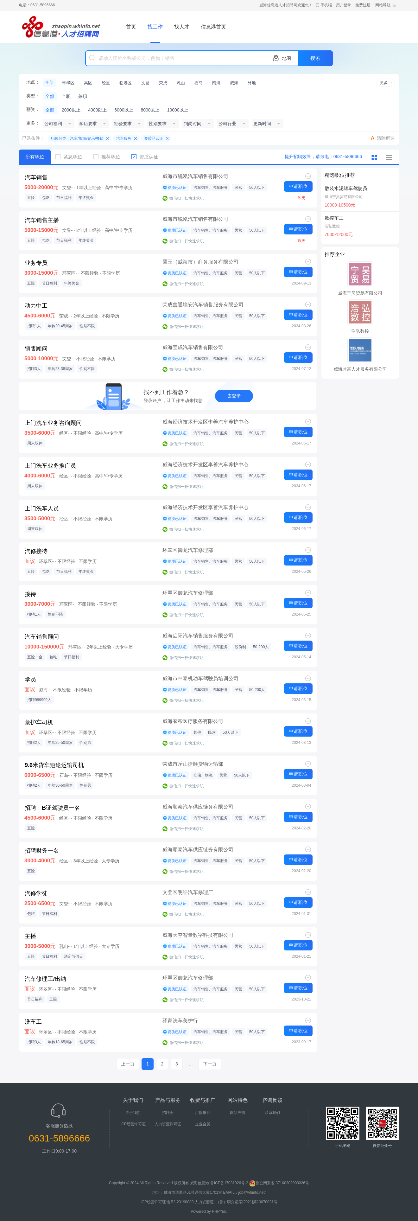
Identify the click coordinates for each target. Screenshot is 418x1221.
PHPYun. (219, 1211)
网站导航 (382, 5)
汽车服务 (123, 138)
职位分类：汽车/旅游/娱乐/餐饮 (77, 138)
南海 (216, 82)
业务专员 (36, 263)
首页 (131, 26)
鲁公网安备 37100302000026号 (279, 1183)
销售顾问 (36, 348)
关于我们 (133, 1112)
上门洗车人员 (42, 508)
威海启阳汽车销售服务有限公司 (197, 635)
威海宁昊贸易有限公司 (344, 197)
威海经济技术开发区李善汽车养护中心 (205, 422)
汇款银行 (202, 1112)
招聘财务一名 (42, 850)
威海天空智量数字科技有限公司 (197, 935)
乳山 (181, 82)
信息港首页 (213, 26)
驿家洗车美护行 (180, 1020)
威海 (234, 82)
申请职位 (298, 186)
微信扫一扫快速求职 (186, 198)
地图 (286, 58)
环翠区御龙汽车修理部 (187, 550)
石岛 (198, 82)
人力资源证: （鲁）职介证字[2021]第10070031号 (236, 1202)
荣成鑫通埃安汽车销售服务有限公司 (203, 304)
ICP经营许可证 (133, 1124)
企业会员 (202, 1124)
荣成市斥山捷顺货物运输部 (192, 764)
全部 (49, 82)
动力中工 (36, 306)
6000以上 (123, 109)
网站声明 (237, 1112)
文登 (145, 82)
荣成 (163, 82)
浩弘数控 (332, 226)
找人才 (181, 26)
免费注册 (362, 5)
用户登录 (343, 5)
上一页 (127, 1063)
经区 (106, 82)
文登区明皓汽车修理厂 (187, 892)
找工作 (155, 26)
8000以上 (150, 109)
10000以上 (177, 109)
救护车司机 (39, 722)
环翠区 (68, 82)
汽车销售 (36, 177)
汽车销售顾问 (42, 637)
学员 (30, 679)
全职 (66, 96)
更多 (384, 82)
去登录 (234, 395)
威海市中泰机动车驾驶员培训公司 (200, 678)
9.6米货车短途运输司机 (54, 765)
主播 (30, 936)
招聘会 (168, 1112)
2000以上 (71, 109)
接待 (30, 594)
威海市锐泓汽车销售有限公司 (195, 176)
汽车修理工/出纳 (45, 979)
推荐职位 (109, 156)
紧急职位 (71, 156)
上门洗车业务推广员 (50, 466)
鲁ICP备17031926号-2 (229, 1183)
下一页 (210, 1063)
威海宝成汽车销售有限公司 (192, 347)
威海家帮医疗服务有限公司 (192, 721)
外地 (252, 82)
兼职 (82, 96)
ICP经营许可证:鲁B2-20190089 (168, 1202)
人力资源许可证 (168, 1124)
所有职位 (34, 156)
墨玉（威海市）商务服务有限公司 (200, 262)
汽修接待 (36, 551)
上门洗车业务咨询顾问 (53, 423)
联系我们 (272, 1112)
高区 (88, 82)
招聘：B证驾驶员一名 (52, 808)
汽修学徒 (36, 893)
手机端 (326, 5)
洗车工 (33, 1022)
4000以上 (97, 109)
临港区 (125, 82)
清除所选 (386, 138)
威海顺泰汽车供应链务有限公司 (197, 806)
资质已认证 (153, 138)
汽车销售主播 (42, 220)
